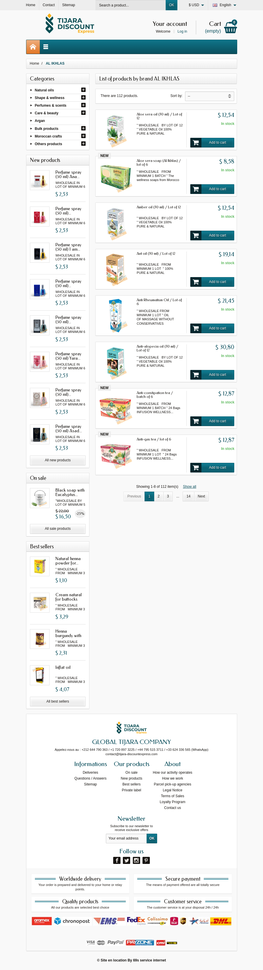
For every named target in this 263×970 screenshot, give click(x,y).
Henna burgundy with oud (68, 636)
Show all (189, 487)
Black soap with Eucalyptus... (69, 492)
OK (171, 5)
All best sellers (57, 701)
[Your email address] (126, 839)
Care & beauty (47, 113)
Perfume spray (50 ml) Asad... (68, 428)
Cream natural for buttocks (68, 597)
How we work (172, 778)
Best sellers (131, 784)
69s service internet (149, 960)
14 (188, 496)
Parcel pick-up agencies (172, 784)
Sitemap (90, 784)
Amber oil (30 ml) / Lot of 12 (159, 207)
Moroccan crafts (48, 136)
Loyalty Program (172, 802)
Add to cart (208, 143)
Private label (131, 790)
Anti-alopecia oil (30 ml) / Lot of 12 (157, 348)
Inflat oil (63, 667)
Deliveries (90, 772)
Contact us (172, 808)
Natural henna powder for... (68, 561)
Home (34, 63)
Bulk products (47, 128)
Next (201, 496)
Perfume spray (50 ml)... (68, 211)
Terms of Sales (172, 796)
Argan (40, 121)
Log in (182, 31)
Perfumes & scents (51, 105)
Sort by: (176, 96)
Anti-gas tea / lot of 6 (154, 439)
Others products (48, 144)
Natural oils (44, 90)
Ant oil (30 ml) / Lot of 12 (156, 253)
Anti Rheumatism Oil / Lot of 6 (159, 302)
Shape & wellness (50, 98)
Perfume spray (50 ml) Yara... (68, 356)
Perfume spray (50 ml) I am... (68, 247)
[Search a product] (131, 5)
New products (131, 778)
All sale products (58, 529)
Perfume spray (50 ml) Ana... (68, 174)
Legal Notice (172, 790)
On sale (131, 772)
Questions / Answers (90, 778)
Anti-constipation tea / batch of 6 (155, 395)
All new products (58, 460)
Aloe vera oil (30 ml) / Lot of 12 (159, 116)
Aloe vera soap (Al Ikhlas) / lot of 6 (159, 162)
